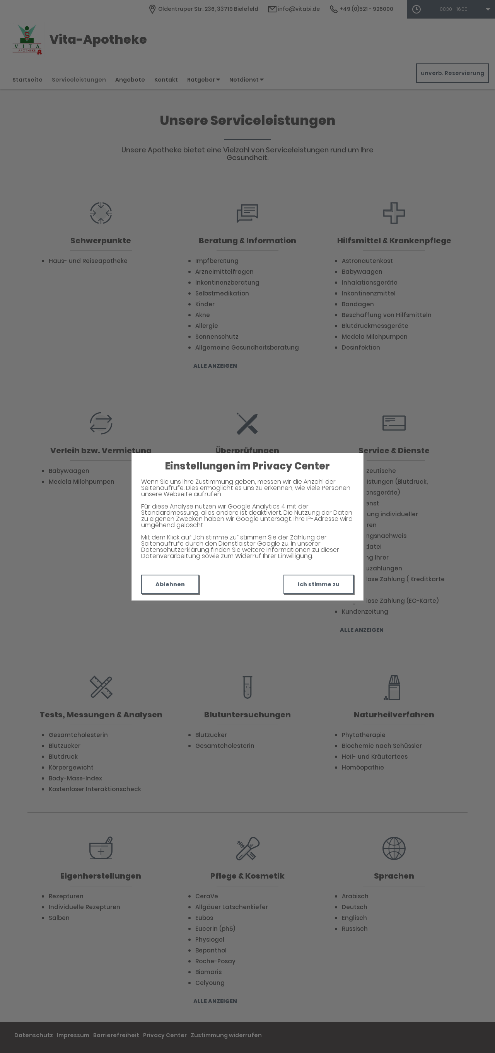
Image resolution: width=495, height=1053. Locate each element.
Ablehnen (170, 584)
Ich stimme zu (319, 584)
